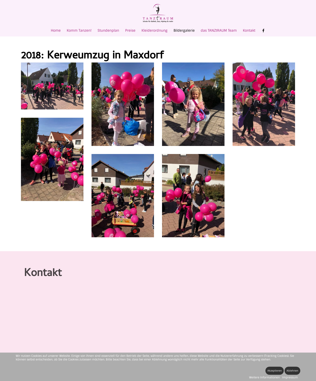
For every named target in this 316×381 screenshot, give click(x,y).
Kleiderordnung (154, 30)
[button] (52, 85)
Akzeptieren (274, 370)
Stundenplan (108, 30)
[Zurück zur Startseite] (158, 13)
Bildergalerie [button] (184, 30)
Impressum (290, 377)
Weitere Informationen (264, 377)
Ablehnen (292, 370)
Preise (130, 30)
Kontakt (249, 30)
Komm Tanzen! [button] (79, 30)
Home (56, 30)
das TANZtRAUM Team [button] (219, 30)
